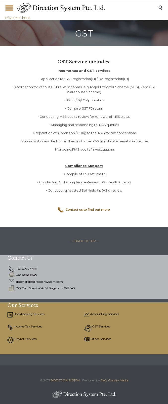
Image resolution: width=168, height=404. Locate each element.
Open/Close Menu (9, 7)
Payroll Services (25, 339)
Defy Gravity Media (114, 380)
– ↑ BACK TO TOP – (84, 241)
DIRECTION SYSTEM (65, 380)
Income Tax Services (27, 326)
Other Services (100, 339)
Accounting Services (104, 314)
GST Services (100, 326)
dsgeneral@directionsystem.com (39, 281)
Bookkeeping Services (28, 314)
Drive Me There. (18, 18)
